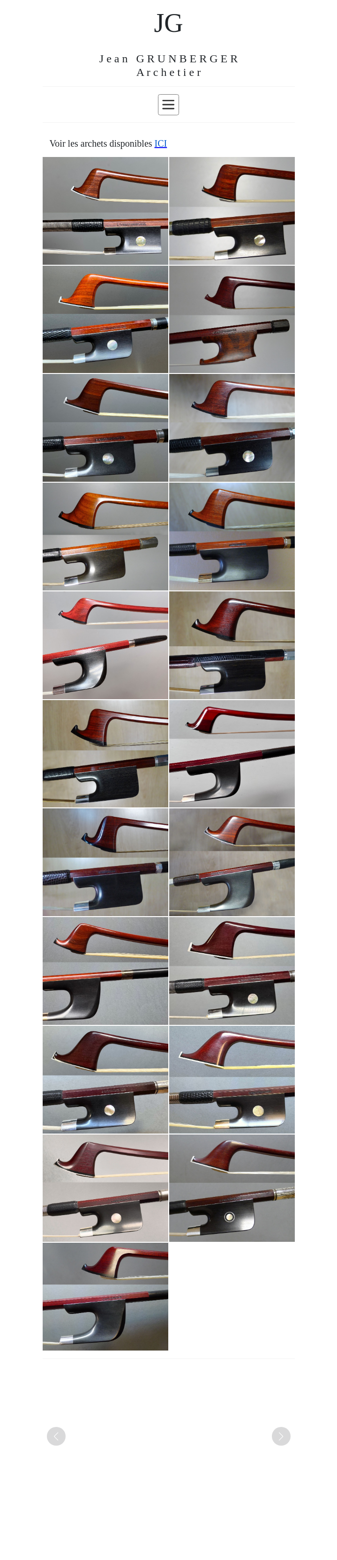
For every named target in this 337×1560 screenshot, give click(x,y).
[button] (56, 1436)
